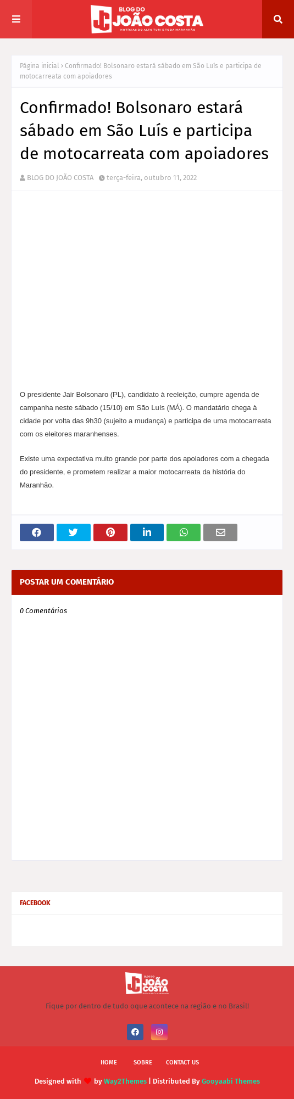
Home (109, 1062)
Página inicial (39, 66)
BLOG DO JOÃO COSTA (60, 177)
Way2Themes (125, 1081)
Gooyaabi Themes (231, 1081)
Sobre (143, 1062)
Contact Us (182, 1062)
